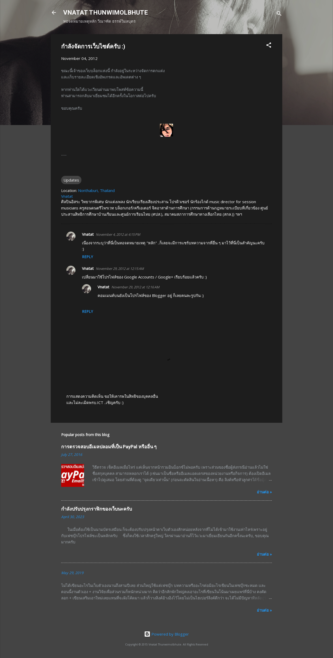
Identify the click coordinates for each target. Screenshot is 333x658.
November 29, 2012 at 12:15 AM (120, 268)
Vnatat (88, 234)
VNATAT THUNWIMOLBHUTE (105, 12)
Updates (71, 180)
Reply (87, 256)
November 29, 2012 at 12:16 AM (135, 287)
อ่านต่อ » (264, 491)
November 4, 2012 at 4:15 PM (118, 234)
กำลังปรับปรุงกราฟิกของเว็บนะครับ (96, 509)
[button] (269, 46)
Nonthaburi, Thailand (96, 190)
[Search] (279, 14)
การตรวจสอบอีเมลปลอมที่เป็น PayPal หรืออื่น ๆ (109, 446)
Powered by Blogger (166, 634)
